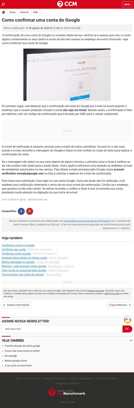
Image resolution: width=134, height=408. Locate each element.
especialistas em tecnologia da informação (87, 220)
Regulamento (86, 378)
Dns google (11, 355)
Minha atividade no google (18, 262)
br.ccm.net (114, 293)
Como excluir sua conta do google (23, 274)
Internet (24, 12)
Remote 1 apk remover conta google (24, 266)
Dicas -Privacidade (48, 262)
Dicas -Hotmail (58, 258)
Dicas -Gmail (53, 274)
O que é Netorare (118, 305)
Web (35, 12)
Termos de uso (33, 378)
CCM (106, 293)
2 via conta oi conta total (18, 365)
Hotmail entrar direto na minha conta (24, 258)
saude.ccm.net (67, 402)
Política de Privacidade (54, 378)
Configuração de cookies (66, 383)
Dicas (13, 12)
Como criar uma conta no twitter (22, 351)
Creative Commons (95, 291)
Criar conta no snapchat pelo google (24, 270)
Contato (73, 378)
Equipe (19, 378)
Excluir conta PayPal (18, 305)
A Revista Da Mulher (106, 378)
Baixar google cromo (16, 360)
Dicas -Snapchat (58, 270)
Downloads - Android (61, 266)
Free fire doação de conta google (22, 345)
